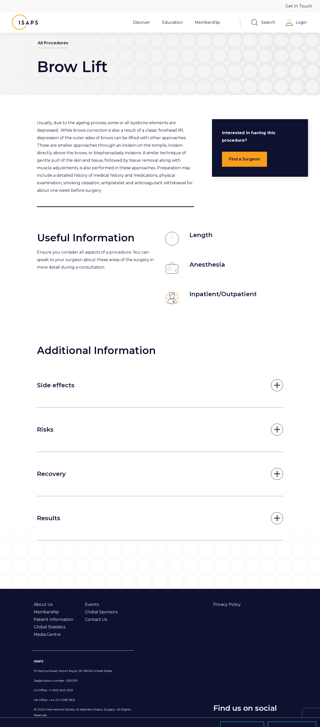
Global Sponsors (101, 612)
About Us (43, 604)
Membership (46, 612)
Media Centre (47, 634)
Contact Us (96, 619)
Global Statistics (49, 627)
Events (92, 604)
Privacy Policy (227, 604)
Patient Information (53, 619)
